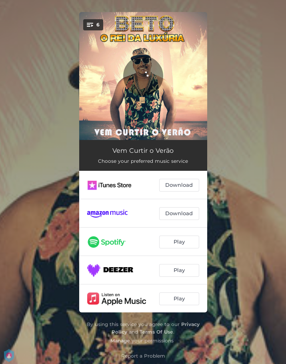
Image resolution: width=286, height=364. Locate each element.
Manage (120, 341)
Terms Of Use (156, 332)
